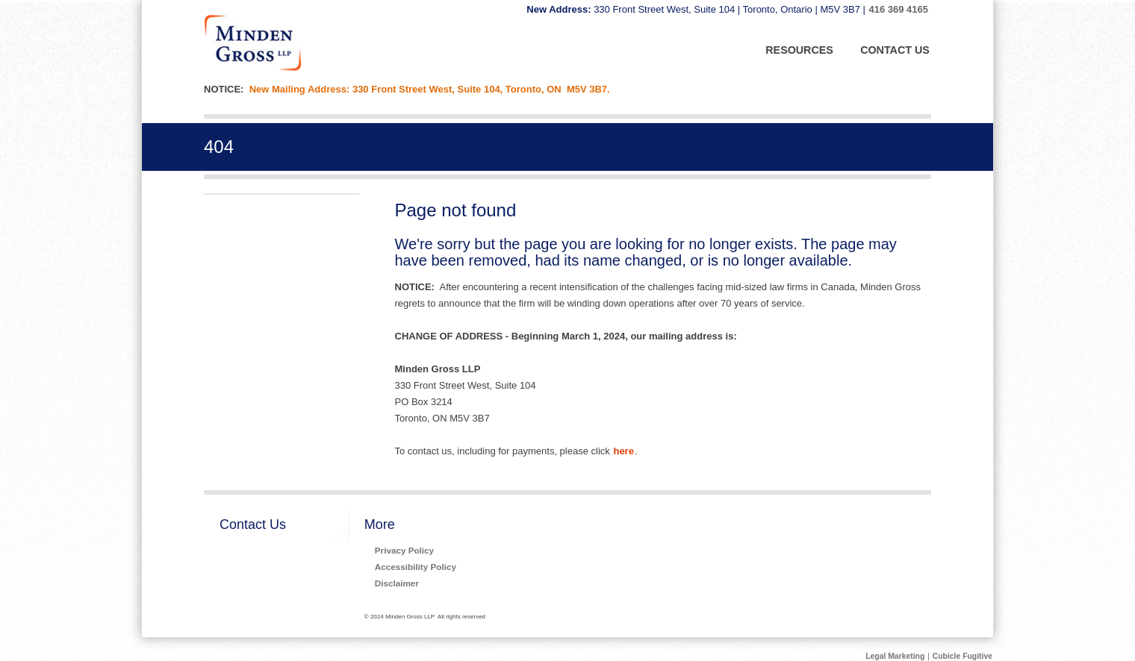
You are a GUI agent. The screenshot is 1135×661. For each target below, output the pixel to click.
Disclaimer (397, 583)
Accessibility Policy (415, 566)
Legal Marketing (894, 656)
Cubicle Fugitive (962, 656)
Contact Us (253, 524)
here (623, 451)
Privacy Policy (404, 550)
